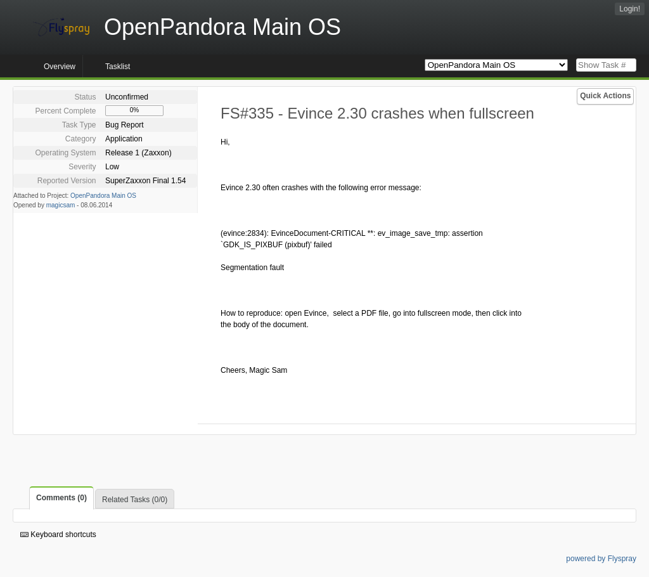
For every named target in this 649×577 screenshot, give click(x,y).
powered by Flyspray (601, 558)
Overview (59, 66)
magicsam (60, 205)
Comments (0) (61, 497)
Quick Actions (605, 95)
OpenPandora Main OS (103, 195)
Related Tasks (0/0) (134, 499)
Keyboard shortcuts (58, 534)
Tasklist (117, 66)
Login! (629, 8)
